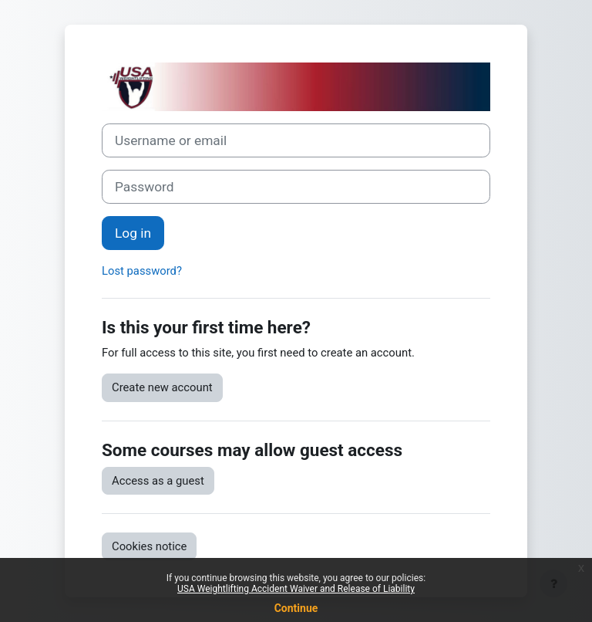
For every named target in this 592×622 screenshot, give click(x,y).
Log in (133, 233)
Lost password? (142, 271)
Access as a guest (158, 481)
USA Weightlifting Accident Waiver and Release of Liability (296, 588)
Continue (296, 608)
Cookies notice (149, 546)
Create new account (162, 387)
